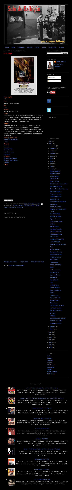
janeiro (52, 329)
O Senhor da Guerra (55, 231)
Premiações (21, 47)
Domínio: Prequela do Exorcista (59, 189)
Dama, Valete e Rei (55, 298)
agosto (52, 156)
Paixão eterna (54, 262)
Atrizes (44, 47)
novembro (53, 148)
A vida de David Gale (42, 479)
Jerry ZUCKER (54, 178)
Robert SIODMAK (55, 173)
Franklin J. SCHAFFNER (57, 239)
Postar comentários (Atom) (16, 265)
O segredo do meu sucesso (57, 318)
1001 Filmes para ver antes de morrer (42, 388)
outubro (52, 151)
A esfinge (8, 53)
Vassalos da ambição (56, 234)
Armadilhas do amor (55, 257)
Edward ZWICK (54, 181)
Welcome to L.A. (54, 272)
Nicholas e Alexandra (56, 229)
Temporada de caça (55, 194)
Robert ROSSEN (54, 300)
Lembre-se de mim (55, 270)
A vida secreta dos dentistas (58, 244)
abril (51, 166)
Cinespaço (50, 360)
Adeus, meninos (42, 439)
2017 (50, 141)
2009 (50, 347)
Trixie (51, 247)
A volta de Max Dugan (56, 320)
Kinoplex (49, 369)
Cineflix (49, 356)
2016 (50, 143)
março (52, 169)
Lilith (51, 282)
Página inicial (24, 261)
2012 (50, 340)
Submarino (7, 154)
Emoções (52, 313)
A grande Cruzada (55, 219)
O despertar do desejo (56, 252)
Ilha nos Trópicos (54, 287)
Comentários (52, 81)
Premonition (53, 277)
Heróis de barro (54, 285)
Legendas (6, 162)
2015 (50, 332)
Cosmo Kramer (61, 61)
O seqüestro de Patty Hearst (58, 201)
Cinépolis (49, 362)
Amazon (6, 146)
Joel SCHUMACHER (56, 186)
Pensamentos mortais (56, 254)
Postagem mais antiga (37, 261)
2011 (50, 342)
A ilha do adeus (54, 226)
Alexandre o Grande (55, 290)
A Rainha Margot (42, 428)
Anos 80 (15, 205)
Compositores (52, 47)
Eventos (61, 47)
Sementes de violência (41, 408)
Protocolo (52, 315)
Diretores (29, 47)
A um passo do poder (56, 308)
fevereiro (53, 326)
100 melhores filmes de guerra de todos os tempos (42, 398)
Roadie (52, 267)
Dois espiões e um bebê (56, 305)
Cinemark (49, 358)
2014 (50, 334)
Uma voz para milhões (56, 221)
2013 (50, 337)
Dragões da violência (42, 418)
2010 (50, 345)
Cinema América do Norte (26, 205)
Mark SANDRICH (55, 242)
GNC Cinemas (51, 365)
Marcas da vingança (55, 191)
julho (51, 158)
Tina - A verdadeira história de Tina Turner (42, 449)
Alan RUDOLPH (54, 280)
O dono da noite (54, 199)
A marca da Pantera (55, 206)
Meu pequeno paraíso (56, 310)
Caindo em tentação (55, 196)
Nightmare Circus (55, 275)
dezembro (53, 146)
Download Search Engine (11, 160)
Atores (37, 47)
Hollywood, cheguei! (55, 323)
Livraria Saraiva (8, 150)
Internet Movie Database (11, 139)
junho (52, 161)
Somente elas (54, 303)
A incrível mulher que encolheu (58, 184)
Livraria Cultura (8, 148)
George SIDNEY (54, 176)
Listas (13, 47)
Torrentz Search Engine (10, 158)
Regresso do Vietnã (55, 216)
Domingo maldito (42, 459)
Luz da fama (53, 204)
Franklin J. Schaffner (16, 207)
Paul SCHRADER (55, 213)
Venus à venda (54, 236)
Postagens (51, 77)
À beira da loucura (55, 249)
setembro (53, 153)
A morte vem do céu (55, 264)
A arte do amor (54, 259)
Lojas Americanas (9, 152)
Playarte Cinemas (52, 371)
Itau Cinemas (50, 367)
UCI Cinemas (50, 374)
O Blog (7, 47)
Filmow (6, 142)
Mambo (52, 292)
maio (51, 163)
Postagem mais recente (10, 261)
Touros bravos (54, 295)
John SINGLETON (55, 171)
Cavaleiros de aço (42, 469)
